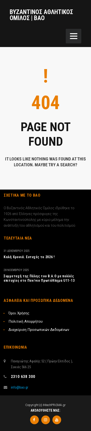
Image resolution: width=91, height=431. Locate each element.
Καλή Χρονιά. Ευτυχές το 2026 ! (29, 257)
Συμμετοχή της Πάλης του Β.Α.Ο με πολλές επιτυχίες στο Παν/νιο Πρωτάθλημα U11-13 (39, 278)
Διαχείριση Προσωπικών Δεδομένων (38, 329)
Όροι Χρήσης (18, 313)
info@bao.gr (19, 387)
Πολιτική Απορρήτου (25, 321)
